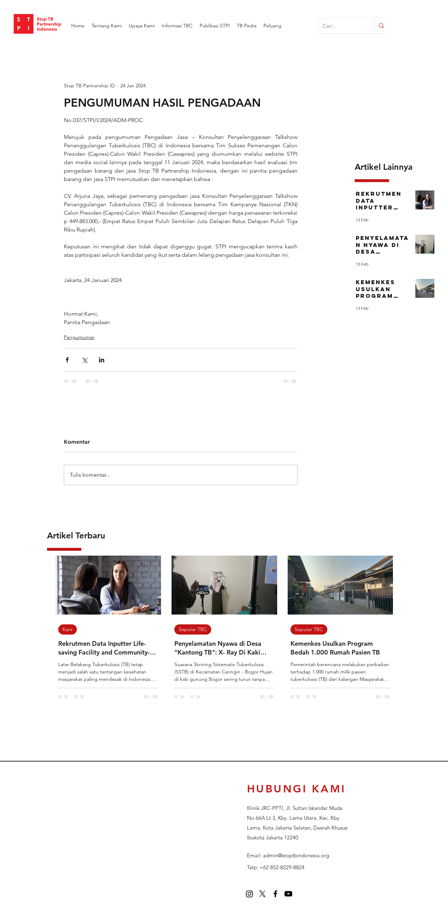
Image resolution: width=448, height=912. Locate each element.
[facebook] (275, 893)
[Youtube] (288, 893)
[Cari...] (341, 26)
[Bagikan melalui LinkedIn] (101, 359)
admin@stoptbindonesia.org (296, 855)
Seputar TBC (193, 629)
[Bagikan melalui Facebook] (67, 359)
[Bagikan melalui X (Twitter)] (84, 359)
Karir (67, 629)
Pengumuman (79, 337)
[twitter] (262, 893)
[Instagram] (249, 893)
